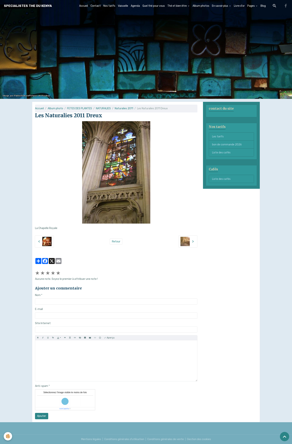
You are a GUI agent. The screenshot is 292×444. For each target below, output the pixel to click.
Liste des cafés (221, 152)
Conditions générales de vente (165, 439)
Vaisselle (123, 5)
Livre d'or (239, 5)
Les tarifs (218, 136)
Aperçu (109, 337)
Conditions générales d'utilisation (124, 439)
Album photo (55, 108)
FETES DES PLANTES (79, 108)
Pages (251, 5)
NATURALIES (103, 108)
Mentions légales (91, 439)
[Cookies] (8, 436)
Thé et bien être (177, 5)
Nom (38, 295)
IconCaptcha (64, 409)
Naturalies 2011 (124, 108)
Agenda (135, 5)
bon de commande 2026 (227, 144)
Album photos (201, 5)
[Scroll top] (284, 436)
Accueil (83, 5)
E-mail (39, 309)
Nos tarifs (109, 5)
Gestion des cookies (199, 439)
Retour (116, 241)
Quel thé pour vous (153, 5)
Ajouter (41, 416)
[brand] (28, 6)
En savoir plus (220, 5)
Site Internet (43, 323)
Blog (263, 5)
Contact (96, 5)
